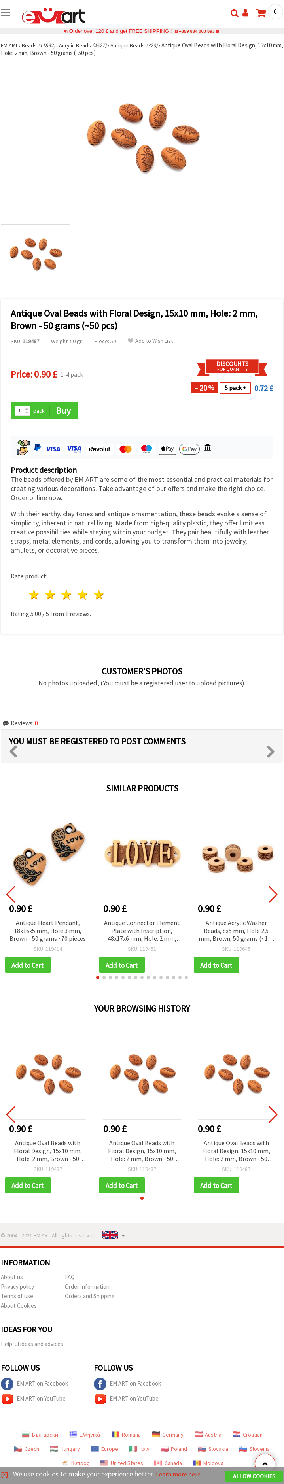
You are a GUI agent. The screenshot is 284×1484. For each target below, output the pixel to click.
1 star (35, 595)
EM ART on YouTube (33, 1400)
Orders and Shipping (90, 1297)
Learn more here (181, 1474)
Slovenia (254, 1450)
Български (40, 1436)
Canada (168, 1465)
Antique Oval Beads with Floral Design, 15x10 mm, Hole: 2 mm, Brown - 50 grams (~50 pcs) (48, 1152)
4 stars (83, 595)
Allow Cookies (254, 1476)
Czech (26, 1450)
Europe (104, 1450)
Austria (208, 1436)
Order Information (87, 1288)
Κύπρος (75, 1465)
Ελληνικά (84, 1436)
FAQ (70, 1278)
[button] (97, 978)
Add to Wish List (150, 341)
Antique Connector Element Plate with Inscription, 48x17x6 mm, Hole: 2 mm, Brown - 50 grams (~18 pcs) (142, 931)
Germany (168, 1436)
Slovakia (213, 1450)
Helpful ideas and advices (32, 1345)
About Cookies (19, 1307)
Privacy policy (17, 1288)
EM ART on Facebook (34, 1385)
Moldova (208, 1465)
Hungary (65, 1450)
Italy (139, 1450)
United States (121, 1465)
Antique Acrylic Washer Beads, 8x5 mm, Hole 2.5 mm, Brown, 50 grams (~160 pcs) (236, 931)
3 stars (67, 595)
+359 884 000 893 (197, 31)
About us (12, 1278)
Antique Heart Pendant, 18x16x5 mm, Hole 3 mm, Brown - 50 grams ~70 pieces (47, 931)
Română (126, 1436)
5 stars (99, 595)
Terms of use (17, 1297)
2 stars (51, 595)
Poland (174, 1450)
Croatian (248, 1436)
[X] (5, 1474)
